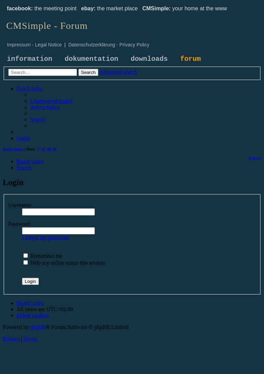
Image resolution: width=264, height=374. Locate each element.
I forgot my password (45, 237)
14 (43, 149)
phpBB (38, 327)
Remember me (43, 256)
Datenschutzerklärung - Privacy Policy (109, 44)
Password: (19, 224)
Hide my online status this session (64, 263)
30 (49, 149)
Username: (20, 205)
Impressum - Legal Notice (34, 44)
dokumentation (91, 59)
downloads (149, 59)
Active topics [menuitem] (13, 149)
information (29, 59)
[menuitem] (51, 101)
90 (54, 149)
